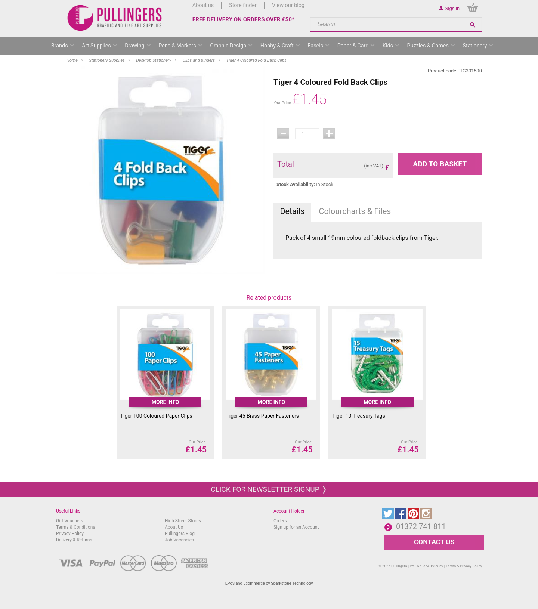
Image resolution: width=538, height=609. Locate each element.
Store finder (243, 5)
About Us (174, 527)
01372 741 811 (421, 526)
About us (203, 5)
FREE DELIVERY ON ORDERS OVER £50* (243, 19)
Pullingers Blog (180, 533)
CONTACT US (434, 542)
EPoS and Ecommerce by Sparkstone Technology (269, 583)
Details (292, 211)
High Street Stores (183, 520)
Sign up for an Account (296, 527)
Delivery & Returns (74, 539)
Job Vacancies (179, 539)
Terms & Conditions (75, 527)
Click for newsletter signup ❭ (269, 489)
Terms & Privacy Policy (464, 566)
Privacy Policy (70, 533)
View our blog (288, 5)
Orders (280, 520)
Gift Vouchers (69, 520)
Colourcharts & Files (355, 211)
